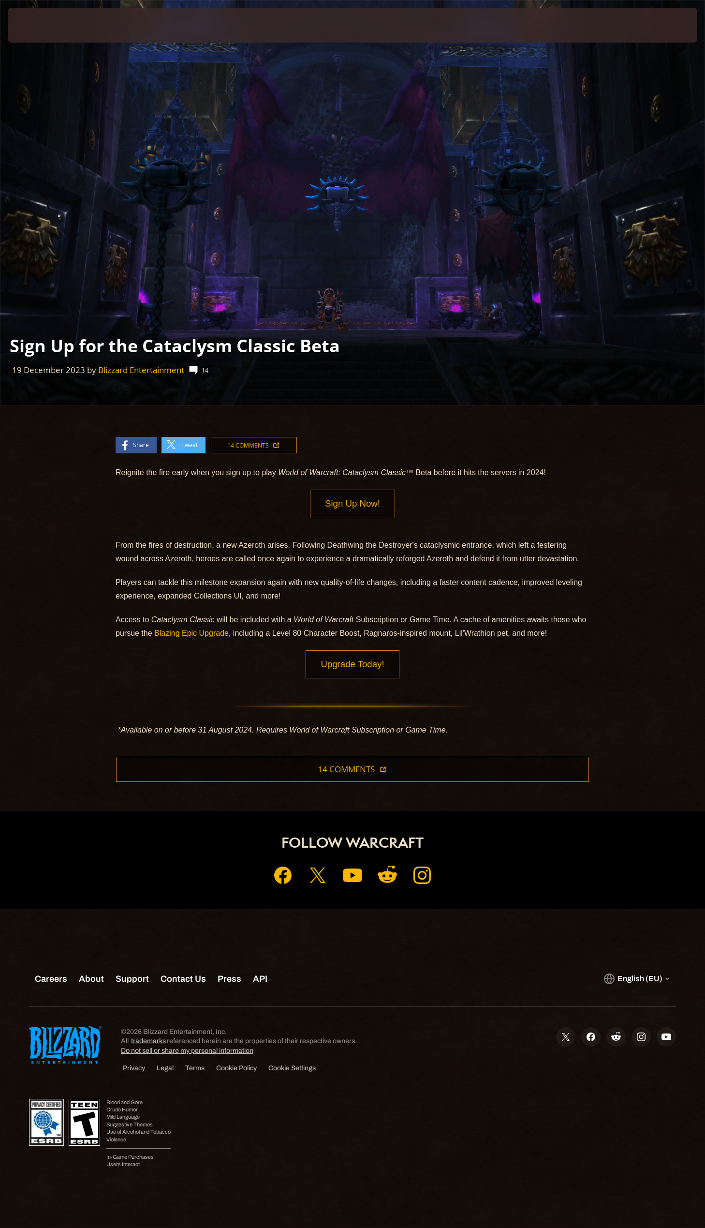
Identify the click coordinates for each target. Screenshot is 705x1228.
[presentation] (43, 25)
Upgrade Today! (352, 665)
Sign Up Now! (352, 504)
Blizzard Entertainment (141, 369)
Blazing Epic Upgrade (191, 633)
